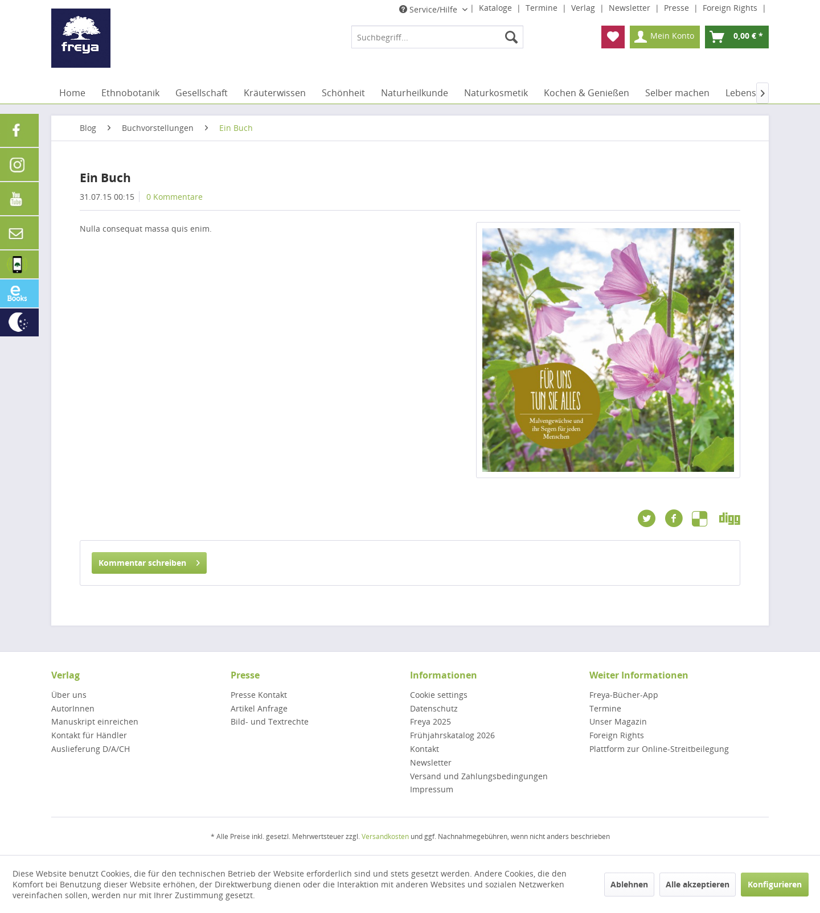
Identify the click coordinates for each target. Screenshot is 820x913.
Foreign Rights (731, 7)
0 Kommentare (174, 196)
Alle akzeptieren (697, 884)
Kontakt (424, 748)
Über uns (69, 694)
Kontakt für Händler (89, 735)
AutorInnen (73, 708)
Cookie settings (439, 694)
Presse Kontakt (259, 694)
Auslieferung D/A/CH (90, 748)
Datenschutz (434, 708)
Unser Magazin (618, 721)
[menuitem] (437, 37)
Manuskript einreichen (94, 721)
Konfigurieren (775, 884)
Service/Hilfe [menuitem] (429, 9)
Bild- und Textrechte (270, 721)
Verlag (584, 7)
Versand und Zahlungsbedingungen (479, 776)
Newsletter (631, 7)
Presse (677, 7)
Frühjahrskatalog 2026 (452, 735)
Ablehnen (629, 884)
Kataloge (496, 7)
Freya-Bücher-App (623, 694)
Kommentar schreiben (149, 561)
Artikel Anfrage (259, 708)
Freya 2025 (430, 721)
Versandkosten (385, 836)
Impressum (431, 789)
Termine (543, 7)
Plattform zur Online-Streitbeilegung (659, 748)
